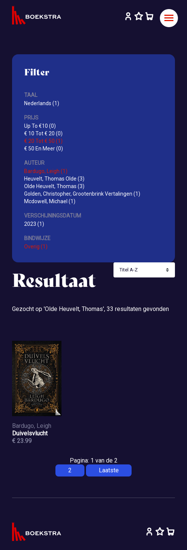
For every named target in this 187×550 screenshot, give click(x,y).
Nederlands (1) (41, 103)
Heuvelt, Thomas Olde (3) (54, 179)
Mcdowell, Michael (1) (49, 201)
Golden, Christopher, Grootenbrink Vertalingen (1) (82, 194)
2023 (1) (34, 224)
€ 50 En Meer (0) (43, 149)
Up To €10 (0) (40, 126)
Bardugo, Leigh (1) (45, 171)
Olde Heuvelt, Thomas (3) (54, 186)
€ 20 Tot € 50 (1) (43, 141)
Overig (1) (36, 247)
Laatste (109, 470)
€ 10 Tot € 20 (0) (43, 133)
